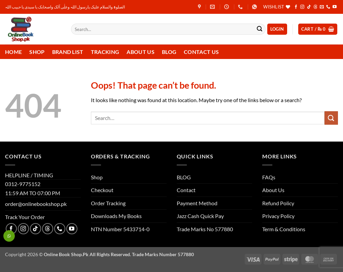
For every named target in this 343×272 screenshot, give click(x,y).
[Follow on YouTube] (335, 7)
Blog (169, 52)
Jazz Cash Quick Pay (200, 216)
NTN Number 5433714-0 (120, 229)
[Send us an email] (322, 7)
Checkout (102, 190)
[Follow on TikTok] (309, 7)
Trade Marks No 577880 (205, 229)
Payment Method (197, 203)
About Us (141, 52)
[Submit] (259, 29)
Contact (186, 190)
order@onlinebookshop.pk (36, 204)
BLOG (184, 177)
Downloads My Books (116, 216)
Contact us (201, 52)
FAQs (268, 177)
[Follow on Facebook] (296, 7)
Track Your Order (25, 217)
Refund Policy (278, 203)
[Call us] (328, 7)
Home (13, 52)
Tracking (105, 52)
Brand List (67, 52)
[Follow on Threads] (315, 7)
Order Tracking (108, 203)
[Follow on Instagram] (302, 7)
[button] (277, 29)
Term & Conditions (283, 229)
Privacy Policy (278, 216)
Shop (36, 52)
